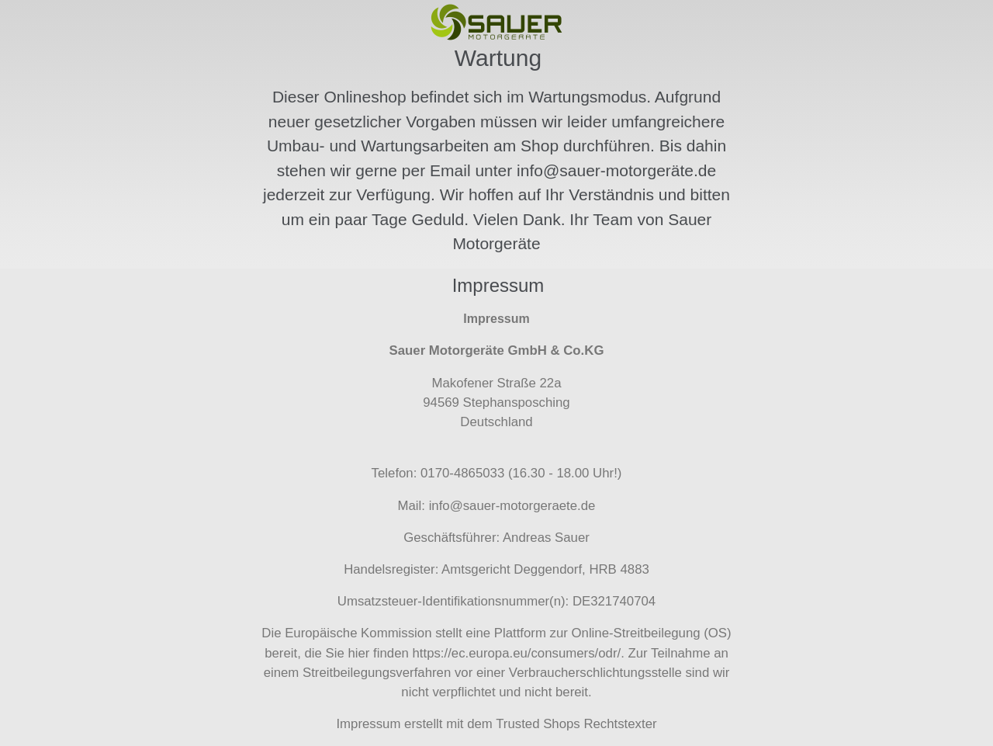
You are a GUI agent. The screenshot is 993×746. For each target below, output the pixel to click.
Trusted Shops (538, 724)
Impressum (368, 724)
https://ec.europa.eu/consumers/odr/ (516, 653)
